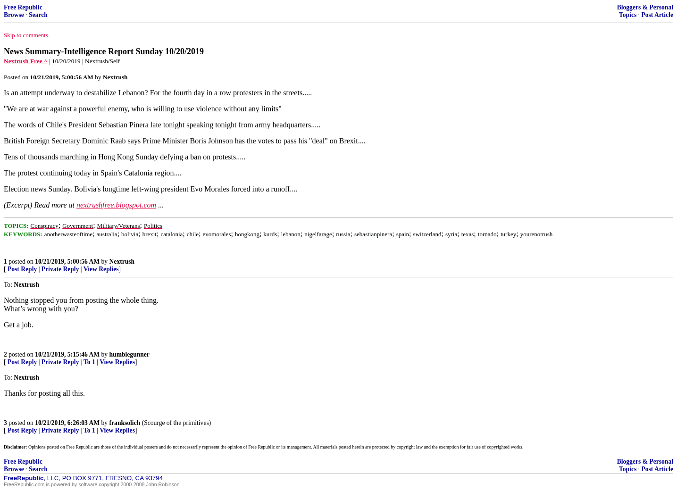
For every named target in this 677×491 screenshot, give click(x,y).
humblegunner (129, 354)
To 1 (89, 362)
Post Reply (22, 269)
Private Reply (60, 269)
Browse (14, 14)
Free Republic (23, 7)
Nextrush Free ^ (26, 61)
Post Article (657, 14)
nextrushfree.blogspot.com (116, 205)
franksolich (125, 422)
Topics (627, 14)
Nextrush (122, 261)
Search (38, 14)
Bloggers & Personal (645, 7)
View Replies (101, 269)
